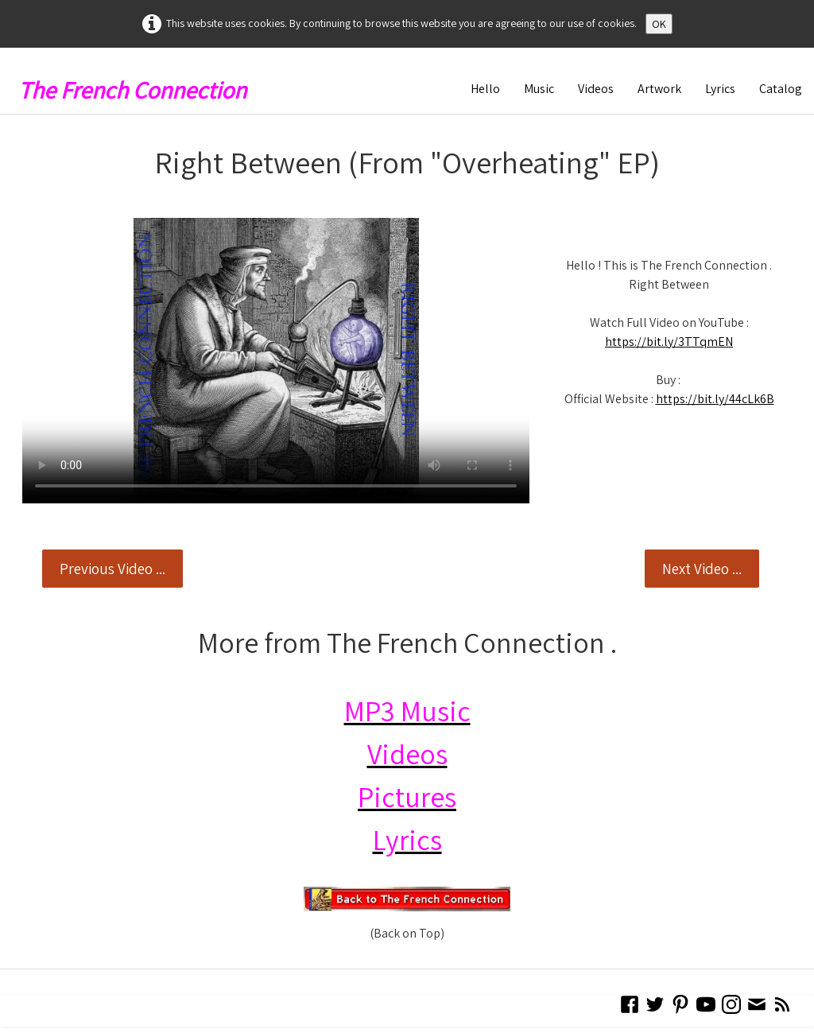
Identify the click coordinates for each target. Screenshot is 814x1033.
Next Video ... (702, 568)
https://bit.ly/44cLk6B (715, 398)
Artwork (659, 88)
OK (659, 24)
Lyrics (720, 88)
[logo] (138, 85)
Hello (485, 88)
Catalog (780, 88)
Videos (596, 88)
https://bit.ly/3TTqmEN (669, 341)
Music (539, 88)
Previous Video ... (112, 568)
